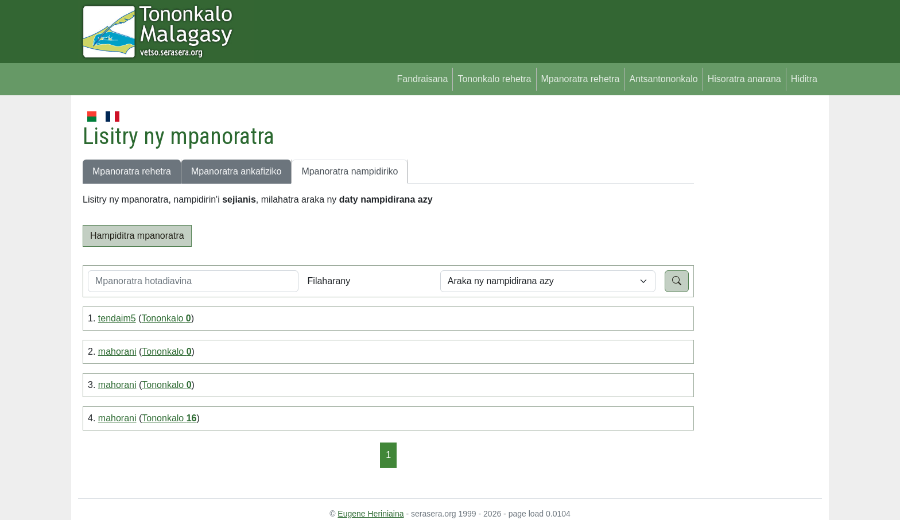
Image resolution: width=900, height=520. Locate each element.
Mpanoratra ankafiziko (236, 171)
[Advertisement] (758, 281)
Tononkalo (166, 318)
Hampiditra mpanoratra (137, 235)
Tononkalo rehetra (494, 79)
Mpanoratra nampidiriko (349, 171)
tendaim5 (117, 318)
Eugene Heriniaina (371, 513)
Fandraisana (422, 79)
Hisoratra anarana (744, 79)
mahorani (117, 351)
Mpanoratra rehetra (580, 79)
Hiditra (804, 79)
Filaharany (329, 281)
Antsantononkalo (663, 79)
